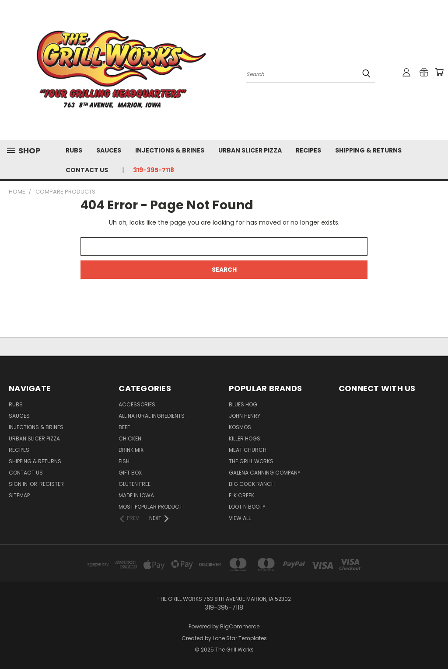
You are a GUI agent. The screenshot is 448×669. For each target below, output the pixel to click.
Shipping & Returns (368, 150)
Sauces (108, 150)
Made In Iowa (136, 495)
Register (51, 484)
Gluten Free (134, 484)
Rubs (74, 150)
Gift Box (130, 472)
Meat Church (247, 450)
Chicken (130, 438)
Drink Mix (131, 450)
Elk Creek (241, 495)
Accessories (137, 404)
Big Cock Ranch (252, 484)
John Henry (244, 415)
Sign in (19, 484)
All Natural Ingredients (152, 415)
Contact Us (87, 170)
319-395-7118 (153, 170)
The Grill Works (251, 461)
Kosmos (240, 427)
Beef (124, 427)
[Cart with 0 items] (439, 72)
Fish (124, 461)
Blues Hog (243, 404)
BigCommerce (239, 626)
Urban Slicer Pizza (250, 150)
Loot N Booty (247, 506)
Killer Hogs (244, 438)
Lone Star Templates (240, 638)
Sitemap (19, 495)
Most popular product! (151, 506)
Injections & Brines (169, 150)
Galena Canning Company (265, 472)
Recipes (308, 150)
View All (240, 518)
